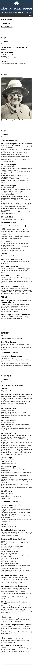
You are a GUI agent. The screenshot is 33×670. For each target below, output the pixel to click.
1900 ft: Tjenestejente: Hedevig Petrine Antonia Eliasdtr (16, 301)
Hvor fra (4, 524)
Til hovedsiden (6, 27)
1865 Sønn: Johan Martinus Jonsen (14, 586)
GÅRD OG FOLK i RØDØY (16, 8)
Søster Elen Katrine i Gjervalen (13, 530)
